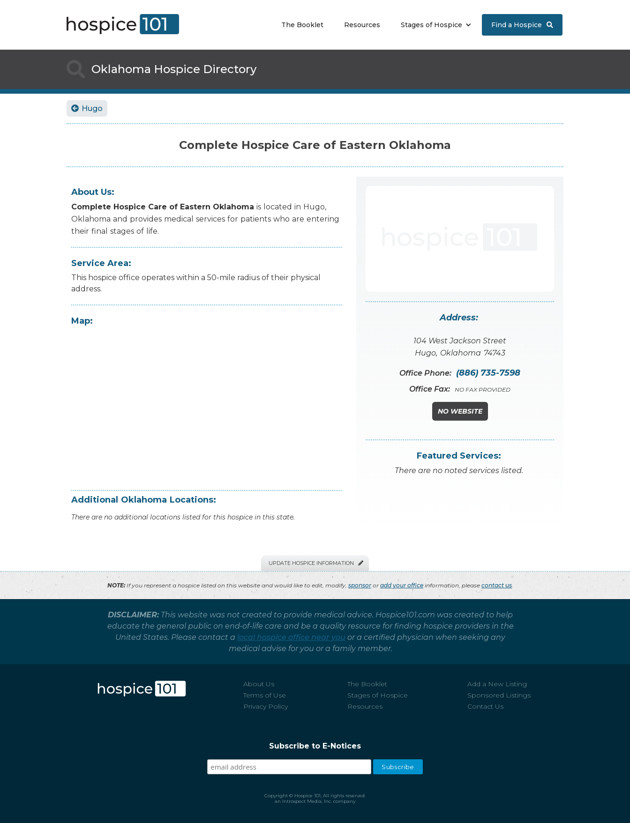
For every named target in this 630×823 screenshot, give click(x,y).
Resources (362, 25)
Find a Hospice (522, 25)
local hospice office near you (291, 637)
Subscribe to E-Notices (315, 745)
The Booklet (302, 25)
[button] (433, 25)
